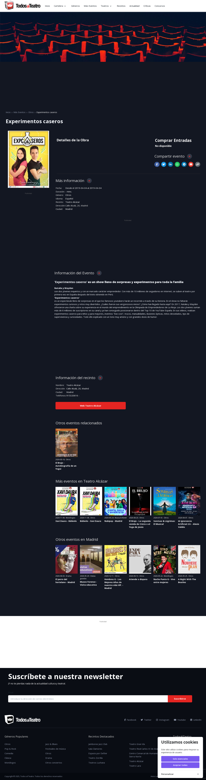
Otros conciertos (53, 762)
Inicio (47, 5)
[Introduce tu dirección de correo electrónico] (88, 698)
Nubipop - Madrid (113, 521)
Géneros (75, 5)
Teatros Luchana (96, 762)
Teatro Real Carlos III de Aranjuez (146, 748)
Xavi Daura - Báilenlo (66, 521)
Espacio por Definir (97, 753)
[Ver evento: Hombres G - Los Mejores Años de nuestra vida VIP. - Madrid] (115, 559)
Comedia (9, 753)
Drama (68, 576)
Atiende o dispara (138, 579)
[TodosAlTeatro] (22, 6)
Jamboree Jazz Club (97, 744)
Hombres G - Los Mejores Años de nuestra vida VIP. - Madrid (113, 583)
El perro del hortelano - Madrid (65, 580)
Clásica (8, 757)
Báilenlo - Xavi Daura (90, 521)
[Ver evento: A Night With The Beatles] (189, 559)
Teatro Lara (135, 765)
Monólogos (70, 517)
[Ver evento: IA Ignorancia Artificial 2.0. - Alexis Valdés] (189, 501)
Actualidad (134, 5)
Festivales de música (55, 748)
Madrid (68, 209)
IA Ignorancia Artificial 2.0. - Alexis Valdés (188, 524)
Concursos (160, 5)
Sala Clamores (95, 748)
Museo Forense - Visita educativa (88, 583)
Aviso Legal (155, 776)
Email (10, 692)
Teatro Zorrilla (95, 757)
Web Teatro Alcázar (90, 405)
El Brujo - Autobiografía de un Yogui (66, 465)
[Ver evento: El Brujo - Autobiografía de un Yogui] (67, 442)
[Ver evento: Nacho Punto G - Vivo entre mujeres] (164, 559)
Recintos (121, 5)
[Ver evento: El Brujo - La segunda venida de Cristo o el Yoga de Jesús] (140, 501)
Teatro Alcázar (72, 202)
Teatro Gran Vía (137, 744)
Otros (31, 112)
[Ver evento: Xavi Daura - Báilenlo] (67, 501)
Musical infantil (121, 517)
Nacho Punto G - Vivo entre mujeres (164, 580)
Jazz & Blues (51, 744)
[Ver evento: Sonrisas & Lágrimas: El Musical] (164, 501)
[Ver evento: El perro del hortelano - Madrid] (67, 559)
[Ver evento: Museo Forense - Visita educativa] (91, 559)
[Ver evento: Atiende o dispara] (140, 559)
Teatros (105, 5)
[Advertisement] (103, 83)
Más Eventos (90, 5)
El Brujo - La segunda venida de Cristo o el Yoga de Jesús (140, 524)
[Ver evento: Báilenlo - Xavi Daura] (91, 501)
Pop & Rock (10, 748)
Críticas (147, 5)
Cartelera (58, 5)
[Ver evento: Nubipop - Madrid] (115, 501)
